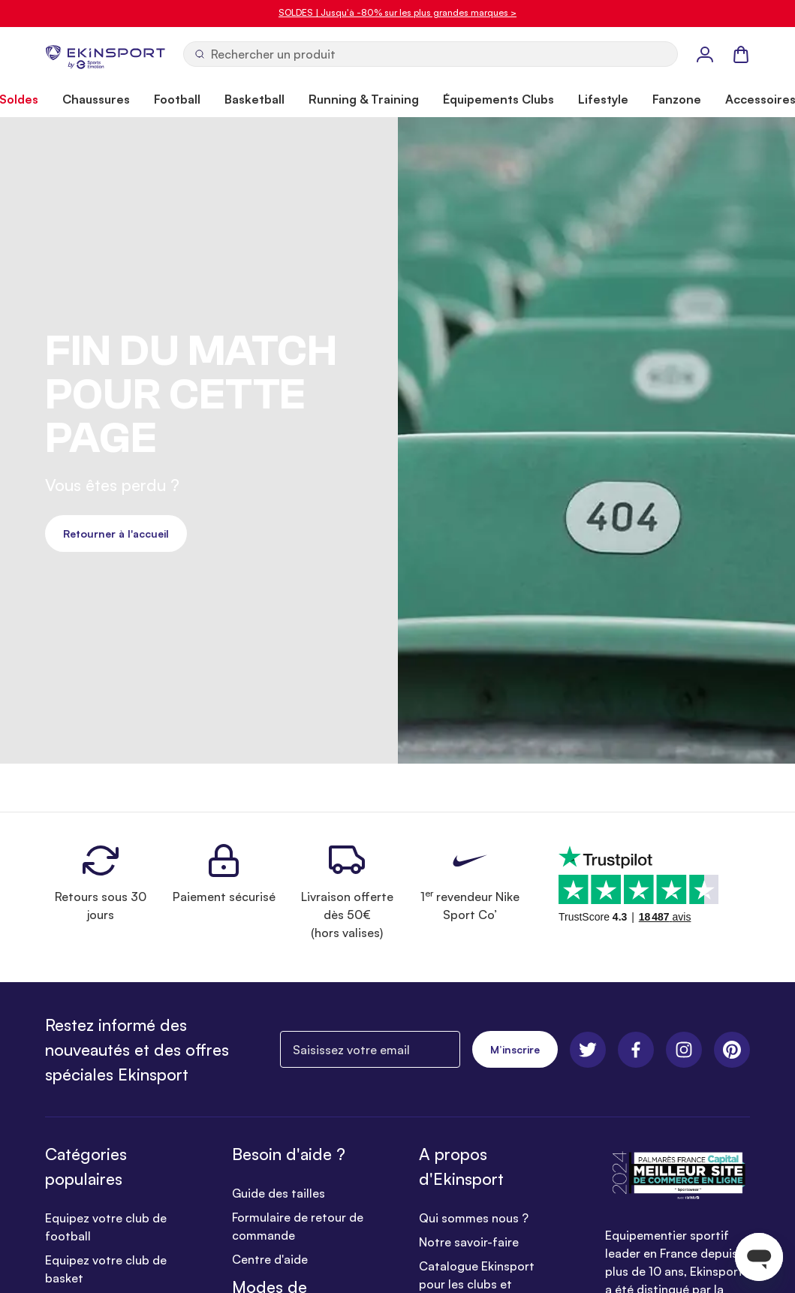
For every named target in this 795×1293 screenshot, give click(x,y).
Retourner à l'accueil (116, 533)
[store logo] (105, 54)
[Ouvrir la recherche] (430, 54)
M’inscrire (515, 1049)
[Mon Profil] (705, 54)
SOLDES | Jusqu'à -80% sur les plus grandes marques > (397, 12)
